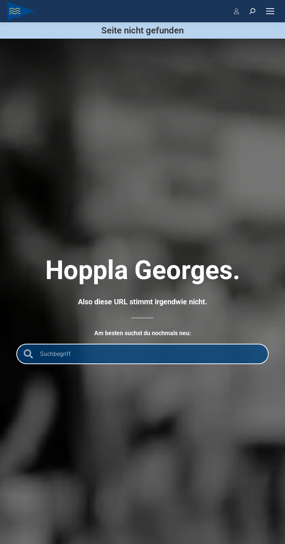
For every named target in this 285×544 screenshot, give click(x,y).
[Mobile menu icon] (270, 11)
